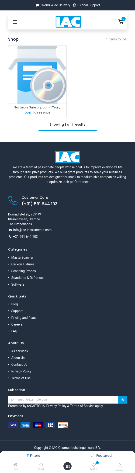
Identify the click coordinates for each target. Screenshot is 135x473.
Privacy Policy (21, 371)
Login (28, 112)
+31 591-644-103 (25, 236)
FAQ (14, 331)
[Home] (15, 465)
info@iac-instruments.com (32, 230)
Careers (17, 324)
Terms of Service (82, 406)
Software (17, 284)
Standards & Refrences (28, 278)
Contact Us (19, 364)
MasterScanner (22, 257)
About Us (18, 358)
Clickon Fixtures (23, 264)
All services (19, 351)
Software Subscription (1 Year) (37, 107)
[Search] (41, 465)
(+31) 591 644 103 (39, 204)
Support (17, 311)
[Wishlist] (94, 465)
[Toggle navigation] (15, 21)
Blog (14, 304)
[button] (104, 455)
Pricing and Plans (24, 318)
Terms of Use (21, 378)
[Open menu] (67, 466)
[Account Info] (120, 465)
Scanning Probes (23, 271)
